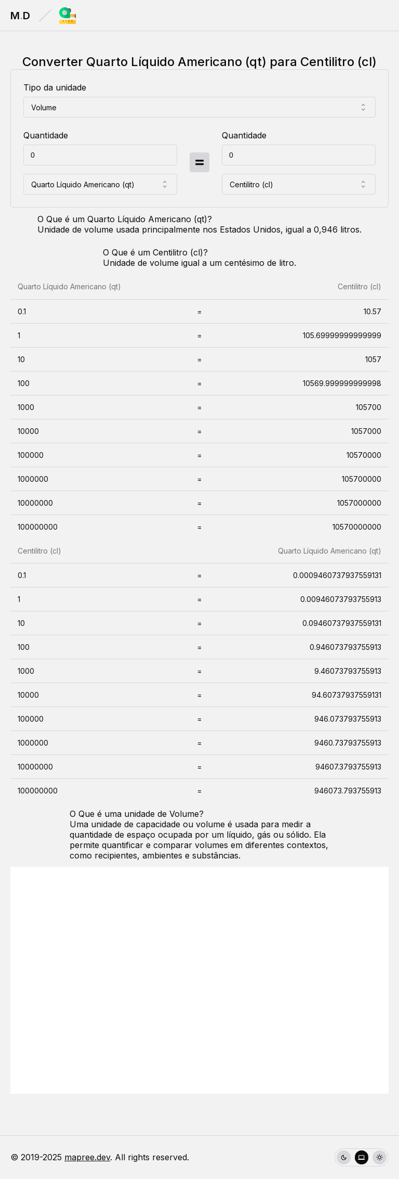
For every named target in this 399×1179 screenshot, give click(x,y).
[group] (362, 1157)
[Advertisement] (199, 980)
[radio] (344, 1157)
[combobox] (199, 107)
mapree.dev (87, 1157)
